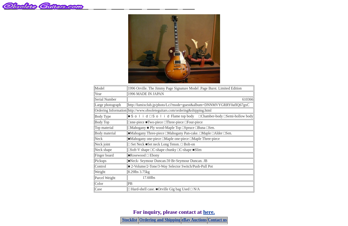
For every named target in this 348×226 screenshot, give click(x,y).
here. (209, 212)
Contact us (217, 219)
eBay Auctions (194, 219)
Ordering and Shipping (159, 219)
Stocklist (129, 219)
